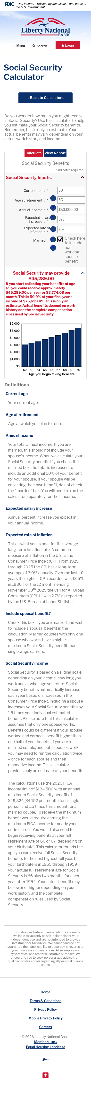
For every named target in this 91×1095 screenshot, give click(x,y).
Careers (45, 1027)
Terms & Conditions (45, 1001)
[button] (45, 177)
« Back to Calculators (45, 98)
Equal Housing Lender (45, 1047)
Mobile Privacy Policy (45, 1018)
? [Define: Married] (53, 248)
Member (45, 1042)
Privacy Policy (45, 1009)
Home (45, 992)
